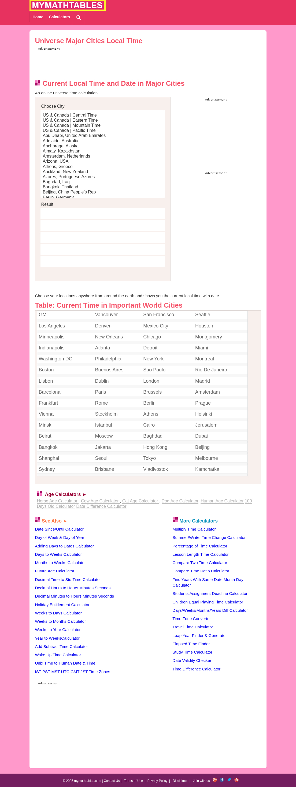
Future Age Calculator (54, 571)
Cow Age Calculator (100, 501)
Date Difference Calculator (101, 506)
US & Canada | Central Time (102, 115)
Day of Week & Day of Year (59, 537)
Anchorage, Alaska (102, 146)
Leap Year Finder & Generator (199, 635)
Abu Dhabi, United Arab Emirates (102, 135)
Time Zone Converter (191, 618)
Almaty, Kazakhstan (102, 151)
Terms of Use (133, 781)
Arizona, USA (102, 161)
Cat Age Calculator (140, 501)
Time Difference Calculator (196, 669)
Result (47, 204)
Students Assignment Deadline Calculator (209, 593)
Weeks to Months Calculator (60, 621)
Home (37, 17)
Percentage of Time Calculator (199, 546)
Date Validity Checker (191, 660)
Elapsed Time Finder (191, 643)
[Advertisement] (134, 63)
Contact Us (112, 781)
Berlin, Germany (102, 197)
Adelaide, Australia (102, 141)
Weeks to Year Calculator (57, 629)
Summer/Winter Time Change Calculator (209, 537)
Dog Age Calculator (180, 501)
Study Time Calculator (192, 652)
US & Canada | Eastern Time (102, 120)
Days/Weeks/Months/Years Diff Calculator (210, 610)
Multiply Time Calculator (194, 529)
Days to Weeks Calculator (58, 554)
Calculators (59, 17)
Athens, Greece (102, 166)
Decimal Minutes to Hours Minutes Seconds (74, 596)
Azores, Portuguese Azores (102, 177)
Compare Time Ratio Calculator (200, 571)
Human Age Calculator (222, 501)
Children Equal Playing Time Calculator (207, 602)
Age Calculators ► (66, 494)
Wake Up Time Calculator (58, 654)
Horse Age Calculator (58, 501)
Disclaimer (180, 781)
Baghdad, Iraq (102, 182)
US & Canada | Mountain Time (102, 125)
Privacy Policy (157, 781)
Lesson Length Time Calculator (200, 554)
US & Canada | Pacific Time (102, 130)
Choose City (52, 106)
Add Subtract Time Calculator (61, 646)
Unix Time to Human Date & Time (65, 663)
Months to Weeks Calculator (60, 562)
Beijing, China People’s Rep (102, 192)
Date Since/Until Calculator (59, 529)
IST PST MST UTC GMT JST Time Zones (72, 671)
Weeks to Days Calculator (58, 613)
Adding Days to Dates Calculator (64, 546)
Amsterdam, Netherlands (102, 156)
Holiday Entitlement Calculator (62, 604)
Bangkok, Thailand (102, 187)
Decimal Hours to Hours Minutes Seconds (72, 587)
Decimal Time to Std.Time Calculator (68, 579)
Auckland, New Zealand (102, 171)
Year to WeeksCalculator (57, 638)
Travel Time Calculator (192, 627)
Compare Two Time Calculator (199, 562)
